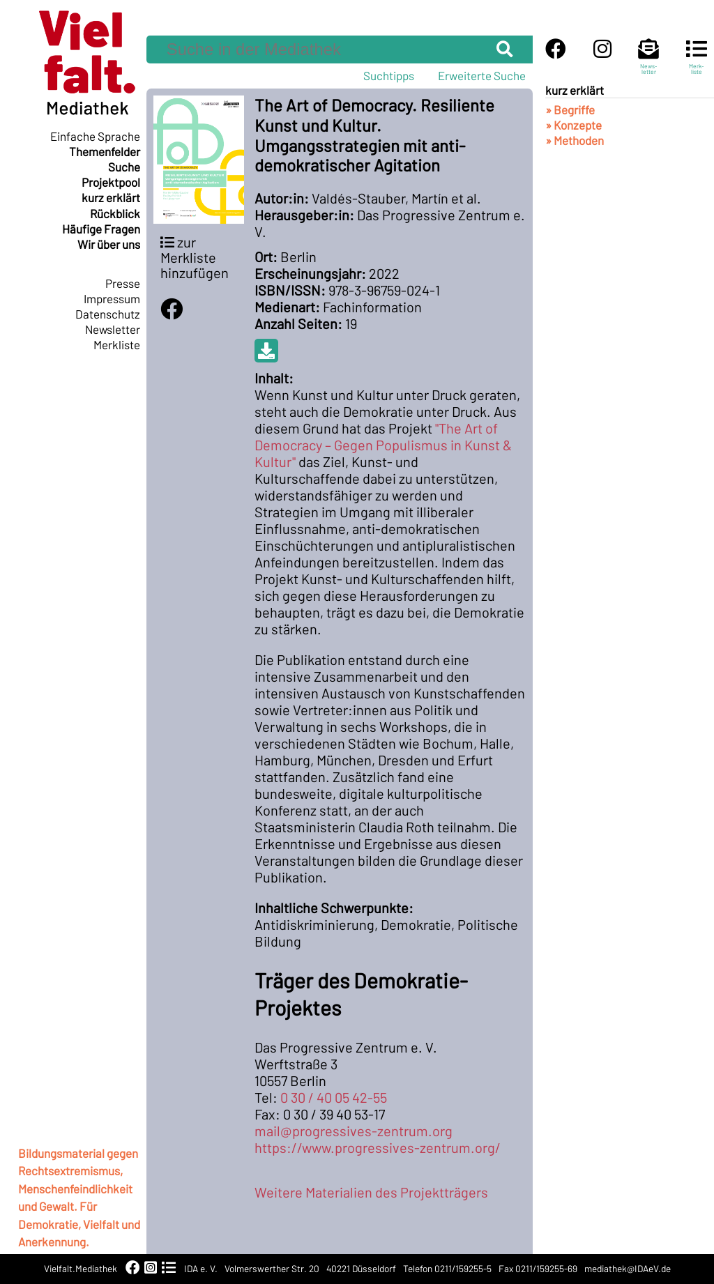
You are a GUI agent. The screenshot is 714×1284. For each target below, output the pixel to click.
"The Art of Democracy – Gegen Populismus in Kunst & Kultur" (383, 445)
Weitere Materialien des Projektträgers (371, 1192)
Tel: (266, 1097)
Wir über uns (108, 244)
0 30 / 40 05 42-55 (333, 1097)
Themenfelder (104, 151)
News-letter (648, 62)
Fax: (267, 1114)
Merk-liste (696, 62)
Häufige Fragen (101, 229)
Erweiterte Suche (482, 75)
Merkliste (116, 344)
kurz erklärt (111, 197)
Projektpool (111, 182)
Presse (122, 283)
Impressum (112, 298)
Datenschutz (107, 314)
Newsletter (112, 329)
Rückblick (115, 213)
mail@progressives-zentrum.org (354, 1130)
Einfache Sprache (95, 136)
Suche (124, 167)
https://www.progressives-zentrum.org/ (378, 1147)
